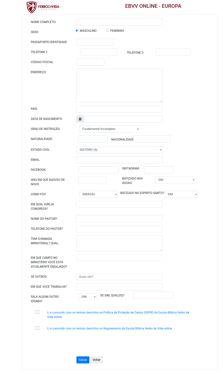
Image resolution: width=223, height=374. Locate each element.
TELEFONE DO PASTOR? (47, 229)
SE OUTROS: (39, 276)
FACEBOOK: (38, 170)
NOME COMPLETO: (43, 22)
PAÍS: (34, 109)
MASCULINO (88, 30)
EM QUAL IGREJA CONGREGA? (42, 206)
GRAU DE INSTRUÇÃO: (45, 129)
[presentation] (106, 344)
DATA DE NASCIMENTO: (47, 119)
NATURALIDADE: (42, 139)
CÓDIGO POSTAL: (42, 62)
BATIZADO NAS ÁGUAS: (132, 181)
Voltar (96, 360)
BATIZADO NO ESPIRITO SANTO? (142, 193)
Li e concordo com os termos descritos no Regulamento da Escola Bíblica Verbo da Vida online (109, 328)
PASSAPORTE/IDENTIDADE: (49, 42)
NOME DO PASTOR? (44, 219)
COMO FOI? (38, 194)
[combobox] (119, 257)
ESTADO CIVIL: (40, 149)
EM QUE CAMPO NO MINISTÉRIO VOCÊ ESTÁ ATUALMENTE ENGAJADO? (49, 262)
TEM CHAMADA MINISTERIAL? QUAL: (45, 241)
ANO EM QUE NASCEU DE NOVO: (48, 182)
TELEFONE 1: (39, 52)
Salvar (83, 360)
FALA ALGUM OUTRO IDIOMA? (45, 299)
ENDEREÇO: (38, 72)
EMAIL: (35, 159)
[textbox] (83, 257)
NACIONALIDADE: (123, 139)
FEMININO (117, 30)
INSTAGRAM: (131, 168)
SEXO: (35, 32)
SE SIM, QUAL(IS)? (112, 295)
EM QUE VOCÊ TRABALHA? (49, 286)
